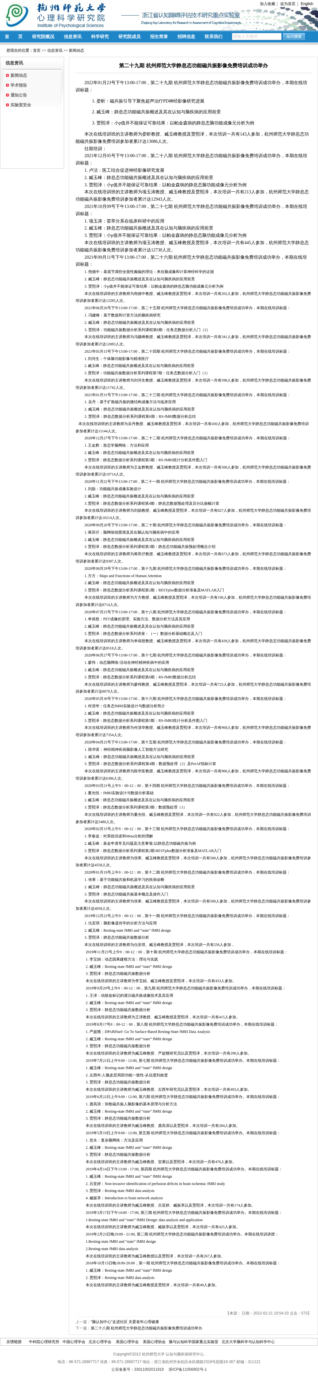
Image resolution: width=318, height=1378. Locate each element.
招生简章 (159, 36)
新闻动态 (76, 50)
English (307, 4)
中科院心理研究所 (44, 1342)
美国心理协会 (154, 1342)
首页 (37, 50)
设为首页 (287, 4)
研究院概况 (43, 36)
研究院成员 (129, 36)
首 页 (14, 36)
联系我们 (213, 36)
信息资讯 (73, 36)
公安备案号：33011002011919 (137, 1369)
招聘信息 (186, 36)
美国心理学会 (128, 1342)
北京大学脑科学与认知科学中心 (248, 1342)
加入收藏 (267, 4)
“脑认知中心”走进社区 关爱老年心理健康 (125, 1322)
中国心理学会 (74, 1342)
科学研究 (100, 36)
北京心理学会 (100, 1342)
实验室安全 (20, 105)
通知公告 (18, 95)
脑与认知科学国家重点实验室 (193, 1342)
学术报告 (18, 85)
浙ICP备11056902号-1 (188, 1369)
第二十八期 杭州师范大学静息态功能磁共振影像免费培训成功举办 (146, 1328)
